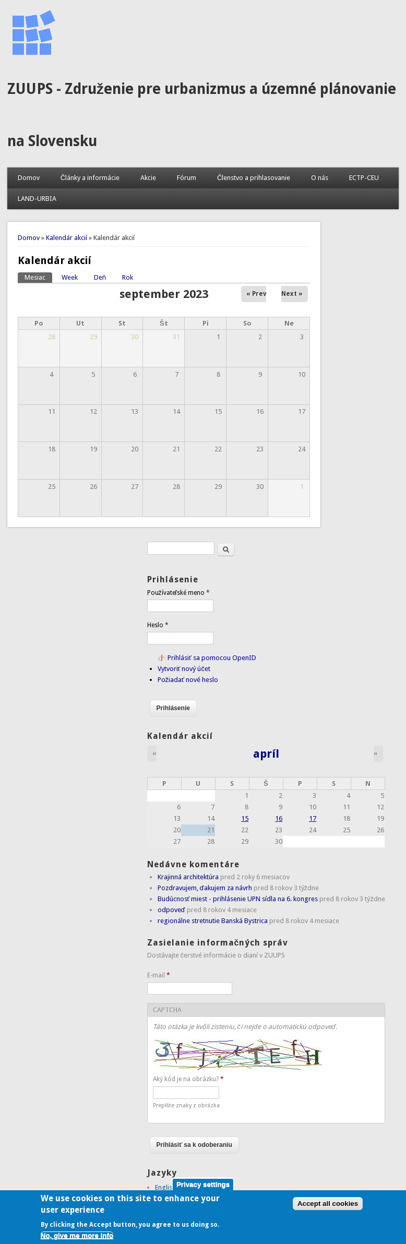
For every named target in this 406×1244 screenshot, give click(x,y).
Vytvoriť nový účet (184, 669)
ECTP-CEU (364, 178)
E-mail (158, 975)
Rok (127, 277)
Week (70, 277)
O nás (319, 178)
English (165, 1187)
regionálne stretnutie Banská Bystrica (213, 921)
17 (312, 818)
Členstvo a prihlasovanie (253, 178)
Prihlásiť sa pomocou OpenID (212, 658)
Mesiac (38, 276)
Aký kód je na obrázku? (188, 1079)
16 (278, 818)
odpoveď (171, 910)
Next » (292, 293)
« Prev (256, 293)
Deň (100, 277)
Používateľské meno (178, 592)
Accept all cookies (327, 1209)
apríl (266, 753)
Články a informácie (90, 178)
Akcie (148, 178)
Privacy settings (203, 1189)
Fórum (186, 178)
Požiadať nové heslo (188, 680)
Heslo (158, 625)
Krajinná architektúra (188, 877)
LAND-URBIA (37, 198)
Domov (29, 178)
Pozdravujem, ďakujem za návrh (205, 888)
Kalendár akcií (66, 238)
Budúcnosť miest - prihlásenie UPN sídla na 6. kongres (238, 899)
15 (244, 818)
